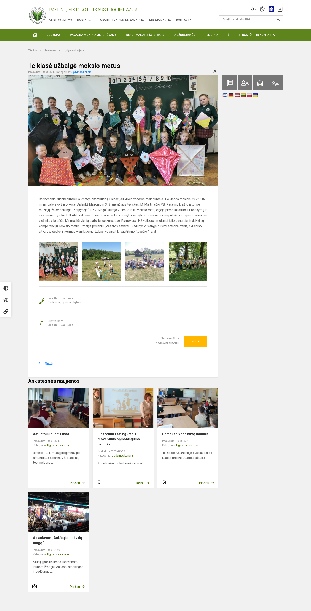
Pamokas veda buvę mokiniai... (187, 434)
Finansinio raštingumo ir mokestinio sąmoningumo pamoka (119, 439)
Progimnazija (160, 20)
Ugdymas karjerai (73, 50)
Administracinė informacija (122, 20)
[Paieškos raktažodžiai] (251, 19)
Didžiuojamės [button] (184, 35)
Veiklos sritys (60, 20)
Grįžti (49, 363)
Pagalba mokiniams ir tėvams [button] (93, 35)
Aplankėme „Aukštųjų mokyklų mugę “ (57, 540)
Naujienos (50, 50)
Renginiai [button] (212, 35)
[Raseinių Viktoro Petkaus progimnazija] (40, 14)
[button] (253, 9)
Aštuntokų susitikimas (51, 434)
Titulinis (33, 50)
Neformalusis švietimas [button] (145, 35)
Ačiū (195, 341)
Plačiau (75, 483)
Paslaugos (86, 20)
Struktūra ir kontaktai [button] (257, 35)
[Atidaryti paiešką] (278, 19)
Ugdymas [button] (53, 35)
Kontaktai (184, 20)
